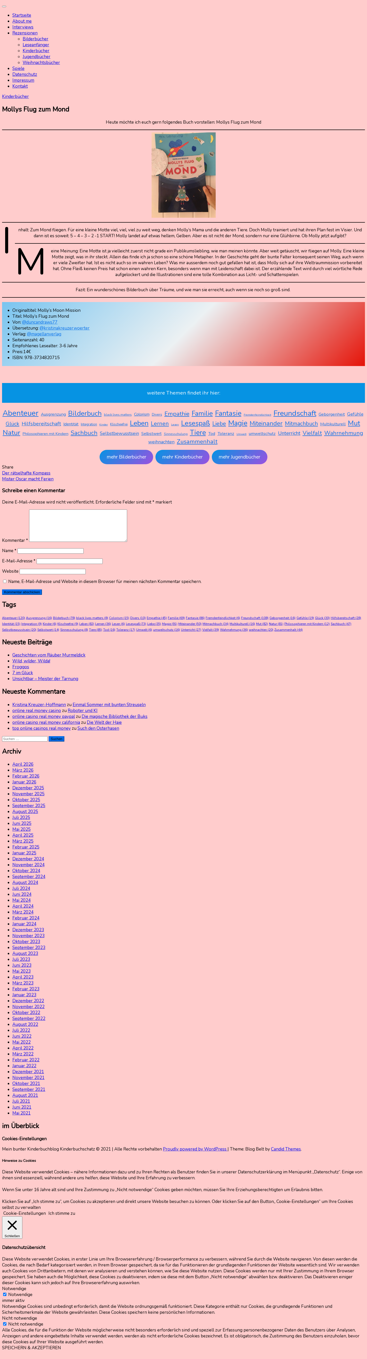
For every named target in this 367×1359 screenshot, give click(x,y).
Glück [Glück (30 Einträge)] (12, 423)
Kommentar (15, 547)
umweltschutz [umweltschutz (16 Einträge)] (262, 433)
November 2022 (28, 1013)
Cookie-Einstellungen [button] (24, 1220)
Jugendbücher (36, 57)
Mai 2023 (21, 977)
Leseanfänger (36, 45)
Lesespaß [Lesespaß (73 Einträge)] (195, 423)
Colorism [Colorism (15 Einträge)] (142, 414)
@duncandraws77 (39, 322)
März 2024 (22, 918)
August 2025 (25, 818)
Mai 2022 (21, 1048)
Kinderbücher (36, 51)
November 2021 (28, 1084)
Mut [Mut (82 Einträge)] (354, 423)
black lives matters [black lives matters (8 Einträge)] (118, 415)
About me (22, 21)
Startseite (21, 15)
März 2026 (22, 776)
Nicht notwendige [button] (19, 1324)
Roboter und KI (83, 717)
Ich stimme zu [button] (61, 1220)
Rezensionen (25, 33)
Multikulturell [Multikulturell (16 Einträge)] (333, 424)
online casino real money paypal (43, 723)
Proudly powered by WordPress (195, 1155)
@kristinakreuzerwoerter (65, 328)
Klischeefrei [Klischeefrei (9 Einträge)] (119, 424)
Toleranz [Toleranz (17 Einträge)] (225, 433)
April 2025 (22, 841)
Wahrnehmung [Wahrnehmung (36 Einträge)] (343, 433)
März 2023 (22, 989)
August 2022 (25, 1031)
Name (9, 557)
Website (10, 577)
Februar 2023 (25, 995)
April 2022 (22, 1054)
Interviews (22, 27)
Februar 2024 (25, 924)
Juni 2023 (21, 971)
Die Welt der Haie (104, 729)
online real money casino (36, 717)
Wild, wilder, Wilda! (31, 667)
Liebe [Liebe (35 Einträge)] (219, 423)
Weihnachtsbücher (41, 63)
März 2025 (22, 847)
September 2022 (28, 1025)
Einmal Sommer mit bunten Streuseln (109, 711)
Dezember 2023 (28, 936)
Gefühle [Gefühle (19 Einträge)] (355, 414)
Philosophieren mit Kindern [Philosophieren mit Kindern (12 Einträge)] (45, 433)
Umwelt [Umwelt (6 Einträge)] (242, 434)
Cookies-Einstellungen (24, 1145)
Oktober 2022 (26, 1019)
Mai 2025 (21, 835)
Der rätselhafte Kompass (26, 473)
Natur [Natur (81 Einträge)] (11, 432)
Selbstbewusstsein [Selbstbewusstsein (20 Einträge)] (119, 433)
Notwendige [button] (14, 1295)
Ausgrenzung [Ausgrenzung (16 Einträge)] (53, 414)
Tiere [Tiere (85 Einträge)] (198, 432)
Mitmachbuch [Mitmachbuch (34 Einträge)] (301, 423)
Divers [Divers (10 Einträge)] (157, 414)
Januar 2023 (24, 1001)
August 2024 (25, 889)
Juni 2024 (21, 901)
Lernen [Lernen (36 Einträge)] (160, 423)
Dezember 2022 (28, 1007)
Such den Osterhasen (98, 734)
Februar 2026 (25, 782)
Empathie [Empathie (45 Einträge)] (176, 414)
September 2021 (28, 1096)
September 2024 (28, 883)
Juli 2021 (21, 1107)
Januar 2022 (24, 1072)
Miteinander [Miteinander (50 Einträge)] (266, 423)
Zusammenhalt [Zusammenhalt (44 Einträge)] (197, 441)
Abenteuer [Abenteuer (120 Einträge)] (21, 413)
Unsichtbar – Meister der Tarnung (45, 685)
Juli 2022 (21, 1036)
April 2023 (22, 983)
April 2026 (22, 770)
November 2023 (28, 942)
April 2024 (22, 912)
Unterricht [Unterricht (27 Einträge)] (289, 433)
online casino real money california (46, 729)
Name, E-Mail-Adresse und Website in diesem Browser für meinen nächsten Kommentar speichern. (105, 588)
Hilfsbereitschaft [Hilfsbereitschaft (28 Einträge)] (41, 423)
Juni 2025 (21, 830)
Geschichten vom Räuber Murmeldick (48, 661)
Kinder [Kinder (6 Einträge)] (103, 424)
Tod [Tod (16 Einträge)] (211, 433)
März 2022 (22, 1060)
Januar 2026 (24, 788)
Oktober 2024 (26, 877)
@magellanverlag (44, 334)
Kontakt (20, 86)
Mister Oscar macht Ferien (28, 479)
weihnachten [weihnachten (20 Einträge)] (161, 442)
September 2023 (28, 954)
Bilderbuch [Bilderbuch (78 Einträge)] (85, 413)
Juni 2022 (21, 1042)
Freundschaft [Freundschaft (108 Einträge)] (295, 413)
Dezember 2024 (28, 865)
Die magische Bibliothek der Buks (114, 723)
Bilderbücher (35, 39)
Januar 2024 (24, 930)
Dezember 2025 (28, 794)
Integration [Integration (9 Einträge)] (89, 424)
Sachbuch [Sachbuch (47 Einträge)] (84, 433)
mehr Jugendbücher (239, 457)
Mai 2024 (21, 906)
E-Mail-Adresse (19, 567)
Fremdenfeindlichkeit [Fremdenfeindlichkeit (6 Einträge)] (257, 415)
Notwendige (20, 1301)
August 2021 (25, 1102)
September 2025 (28, 812)
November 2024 (28, 871)
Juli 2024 (21, 895)
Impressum (23, 80)
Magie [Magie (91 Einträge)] (237, 423)
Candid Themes (286, 1155)
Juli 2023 (21, 966)
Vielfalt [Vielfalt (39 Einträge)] (312, 433)
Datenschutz (24, 74)
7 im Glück (22, 679)
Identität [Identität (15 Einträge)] (70, 424)
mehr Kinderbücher (182, 457)
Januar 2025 (24, 859)
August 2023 (25, 960)
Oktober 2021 (26, 1090)
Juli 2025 (21, 824)
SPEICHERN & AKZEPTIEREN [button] (31, 1354)
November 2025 (28, 800)
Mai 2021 (21, 1119)
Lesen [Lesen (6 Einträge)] (175, 424)
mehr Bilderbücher (126, 457)
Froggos (20, 673)
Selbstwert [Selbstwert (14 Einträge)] (151, 433)
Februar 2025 (25, 853)
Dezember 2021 (28, 1078)
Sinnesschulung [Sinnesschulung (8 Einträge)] (176, 434)
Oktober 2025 (26, 806)
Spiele (18, 68)
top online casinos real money (41, 734)
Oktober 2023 (26, 948)
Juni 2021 (21, 1113)
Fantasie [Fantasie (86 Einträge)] (228, 413)
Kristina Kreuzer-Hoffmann (39, 711)
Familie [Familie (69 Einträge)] (202, 413)
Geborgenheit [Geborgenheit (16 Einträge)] (332, 414)
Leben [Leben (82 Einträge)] (139, 423)
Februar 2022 (25, 1066)
